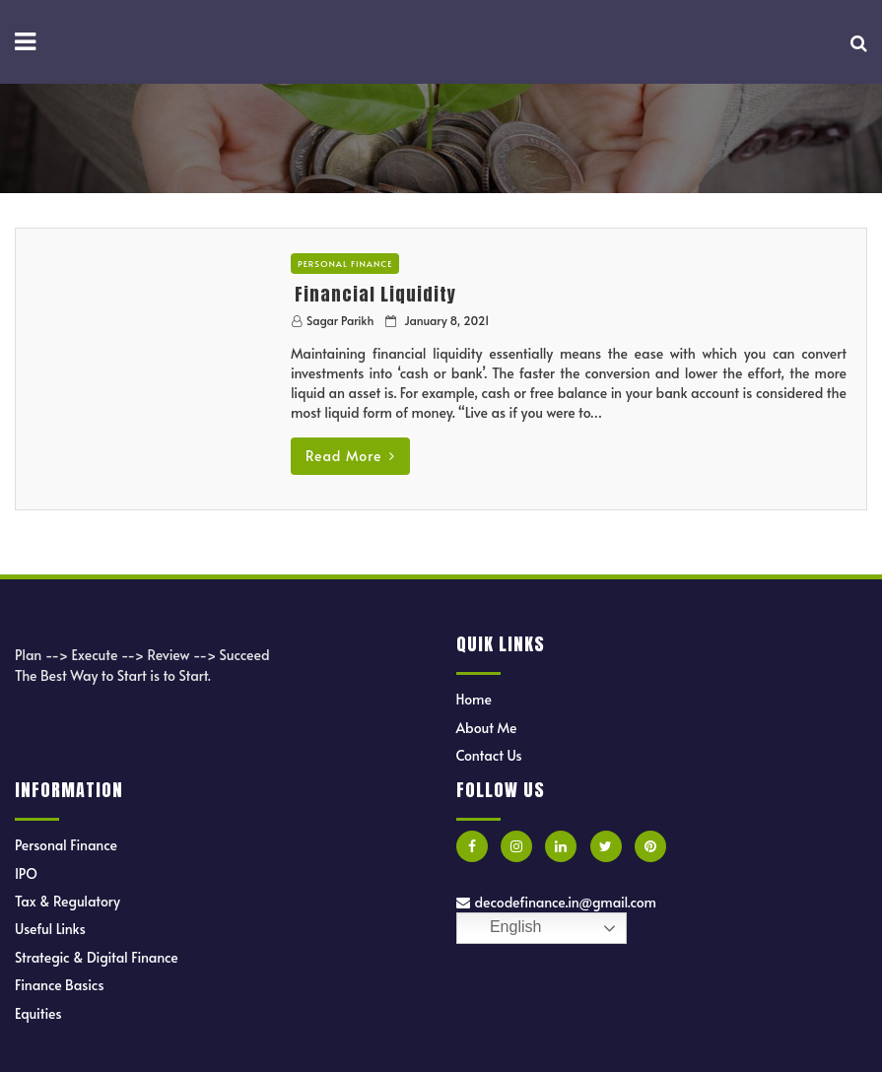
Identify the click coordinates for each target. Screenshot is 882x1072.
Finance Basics (59, 984)
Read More (350, 455)
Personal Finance (345, 263)
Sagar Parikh (339, 320)
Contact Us (489, 755)
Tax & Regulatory (67, 901)
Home (474, 699)
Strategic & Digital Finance (96, 957)
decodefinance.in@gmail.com (556, 902)
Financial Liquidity (375, 294)
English (502, 928)
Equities (38, 1013)
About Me (486, 727)
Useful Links (50, 928)
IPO (26, 873)
